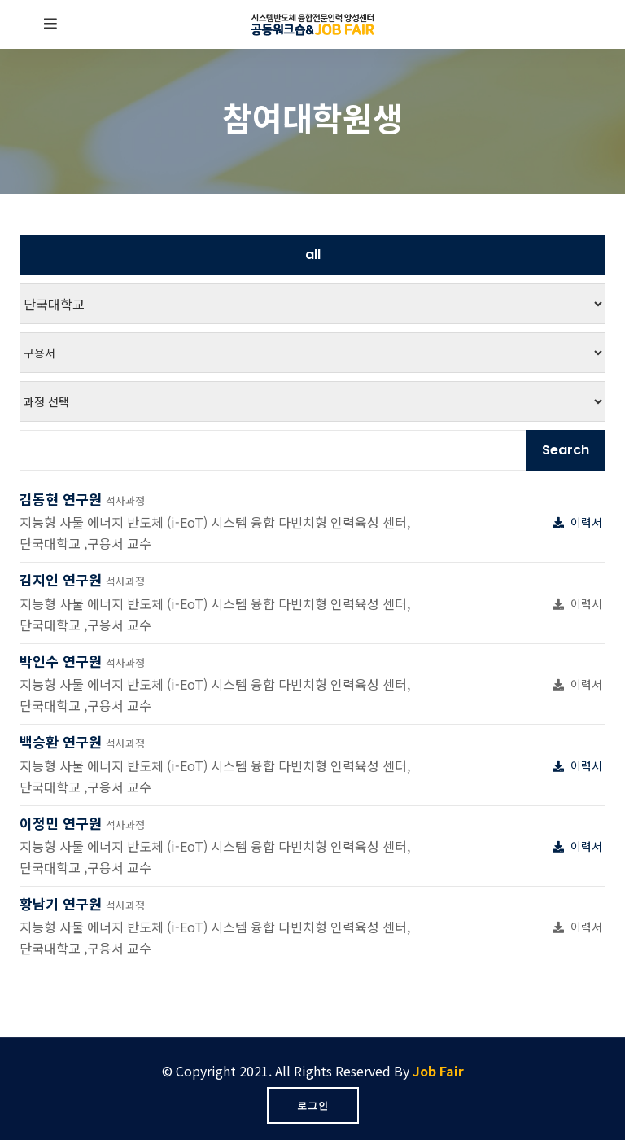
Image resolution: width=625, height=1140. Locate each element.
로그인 (313, 1105)
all (313, 254)
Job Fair (438, 1071)
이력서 (579, 522)
